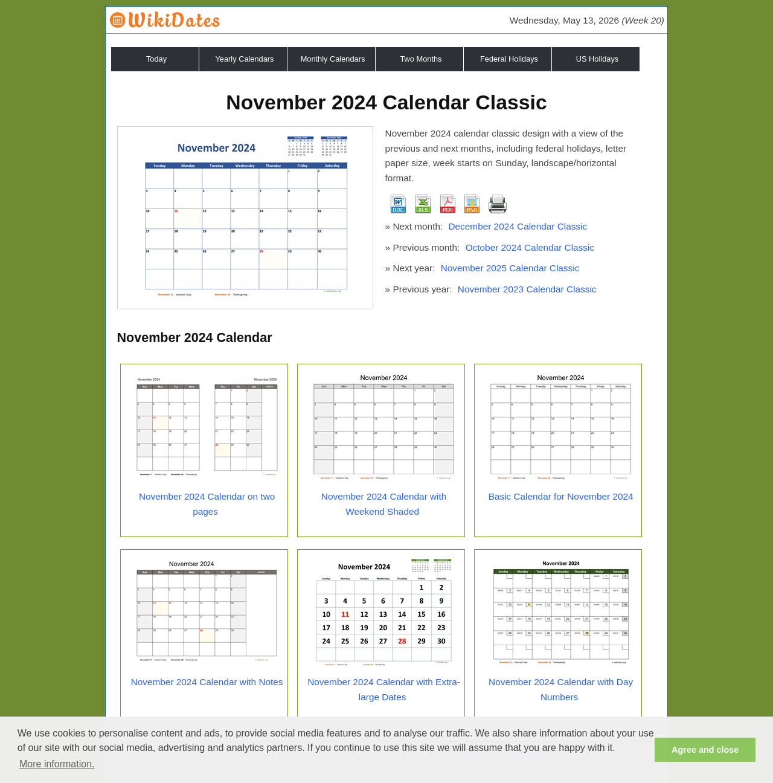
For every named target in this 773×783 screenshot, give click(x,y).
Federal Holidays (509, 58)
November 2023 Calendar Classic (527, 289)
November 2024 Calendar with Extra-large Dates (383, 689)
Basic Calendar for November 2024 (561, 496)
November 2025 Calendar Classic (510, 268)
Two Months (421, 58)
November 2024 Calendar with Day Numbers (561, 689)
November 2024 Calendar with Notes (207, 682)
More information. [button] (57, 764)
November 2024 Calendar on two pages (207, 504)
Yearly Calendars (245, 58)
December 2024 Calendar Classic (517, 226)
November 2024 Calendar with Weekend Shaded (383, 504)
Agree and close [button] (705, 750)
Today (156, 58)
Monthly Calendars (333, 58)
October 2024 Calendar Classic (530, 247)
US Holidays (597, 58)
